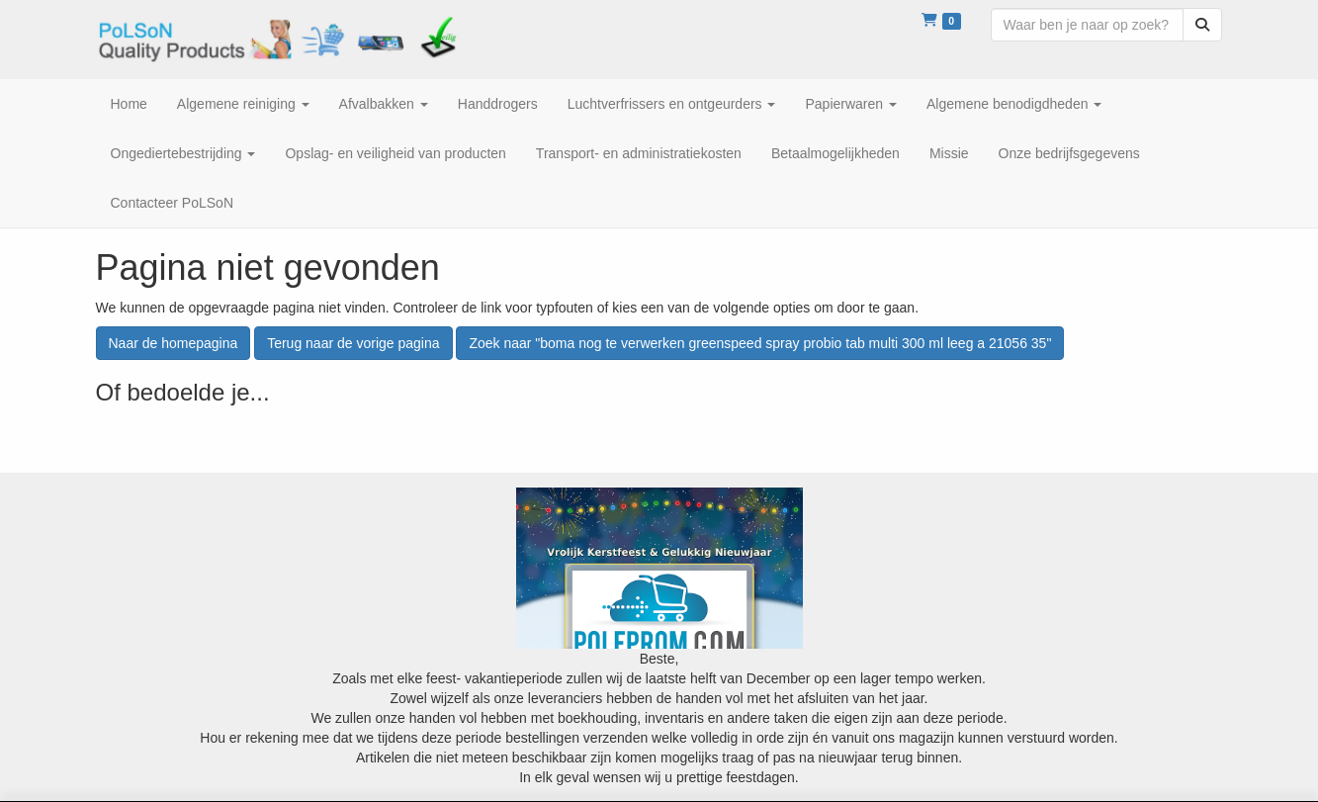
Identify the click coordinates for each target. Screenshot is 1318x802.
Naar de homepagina (173, 343)
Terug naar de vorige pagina (353, 343)
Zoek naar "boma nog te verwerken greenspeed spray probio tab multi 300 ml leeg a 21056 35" (760, 343)
